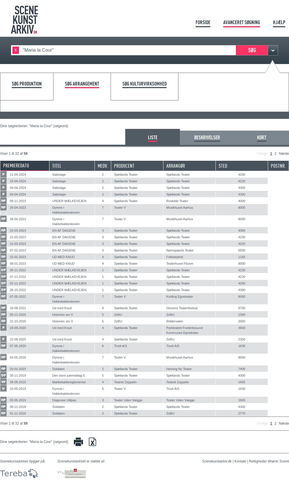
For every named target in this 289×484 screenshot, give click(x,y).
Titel (56, 166)
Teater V (120, 207)
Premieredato (16, 165)
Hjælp (279, 22)
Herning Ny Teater (179, 369)
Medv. (103, 166)
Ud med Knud (62, 308)
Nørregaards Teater (180, 250)
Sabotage (59, 174)
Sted (223, 166)
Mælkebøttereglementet (69, 382)
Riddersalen (174, 321)
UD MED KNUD (63, 257)
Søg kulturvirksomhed (144, 84)
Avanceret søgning (241, 22)
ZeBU (118, 314)
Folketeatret (174, 257)
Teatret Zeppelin (125, 382)
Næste (284, 154)
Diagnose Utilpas (64, 400)
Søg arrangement (82, 84)
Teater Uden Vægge (128, 400)
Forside (203, 22)
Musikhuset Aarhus (179, 207)
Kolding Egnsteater (179, 296)
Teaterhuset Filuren (179, 263)
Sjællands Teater (126, 174)
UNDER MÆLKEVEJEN (69, 201)
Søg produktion (27, 84)
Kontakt (240, 461)
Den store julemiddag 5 (68, 375)
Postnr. (278, 166)
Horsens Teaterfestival (182, 308)
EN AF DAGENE (64, 230)
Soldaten (58, 369)
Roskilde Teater (177, 201)
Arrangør (175, 166)
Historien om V (62, 314)
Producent (124, 166)
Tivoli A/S (120, 346)
